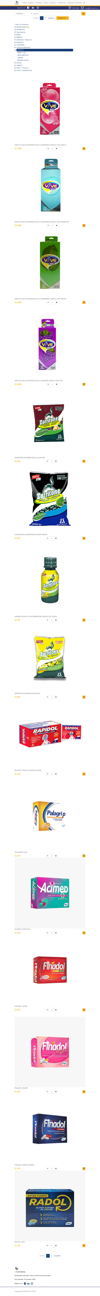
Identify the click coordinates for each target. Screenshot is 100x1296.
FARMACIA (20, 50)
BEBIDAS (19, 37)
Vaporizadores (21, 32)
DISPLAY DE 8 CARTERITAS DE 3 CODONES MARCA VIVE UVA (39, 381)
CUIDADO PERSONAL (23, 47)
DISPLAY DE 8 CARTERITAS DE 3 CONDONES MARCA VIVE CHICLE (40, 145)
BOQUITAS (20, 42)
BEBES (18, 35)
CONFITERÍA (20, 45)
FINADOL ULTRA (21, 1006)
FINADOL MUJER (21, 1088)
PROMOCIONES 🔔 (22, 27)
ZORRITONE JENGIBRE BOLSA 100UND (30, 458)
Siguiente (51, 18)
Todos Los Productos (22, 24)
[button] (84, 3)
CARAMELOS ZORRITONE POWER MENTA (31, 534)
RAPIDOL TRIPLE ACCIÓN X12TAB (28, 770)
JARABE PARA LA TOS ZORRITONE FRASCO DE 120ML (36, 616)
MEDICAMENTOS (22, 55)
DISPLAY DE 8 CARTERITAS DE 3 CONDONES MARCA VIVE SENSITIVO (42, 222)
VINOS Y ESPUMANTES (24, 71)
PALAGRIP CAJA (21, 852)
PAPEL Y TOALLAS (22, 68)
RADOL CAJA (20, 1242)
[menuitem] (24, 3)
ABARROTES (20, 30)
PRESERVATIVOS (23, 60)
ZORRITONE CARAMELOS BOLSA (27, 693)
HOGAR (18, 63)
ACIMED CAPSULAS (22, 929)
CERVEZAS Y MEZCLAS (24, 40)
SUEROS (20, 58)
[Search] (83, 13)
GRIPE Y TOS (21, 53)
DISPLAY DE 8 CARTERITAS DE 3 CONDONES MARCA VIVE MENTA (40, 299)
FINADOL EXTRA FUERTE (24, 1165)
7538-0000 (74, 8)
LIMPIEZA (19, 65)
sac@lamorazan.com (90, 8)
